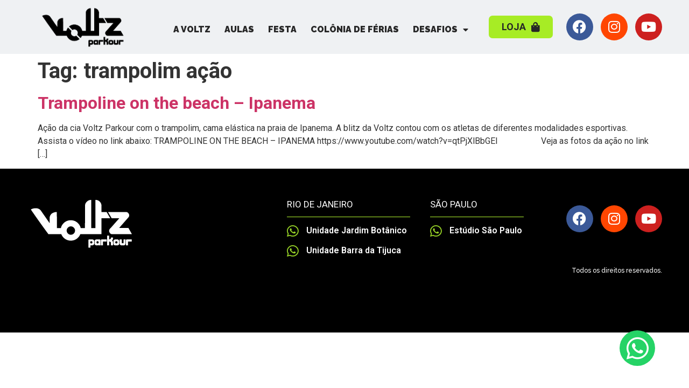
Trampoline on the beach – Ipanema (176, 103)
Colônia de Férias (355, 29)
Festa (282, 29)
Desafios (440, 29)
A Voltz (191, 29)
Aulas (239, 29)
